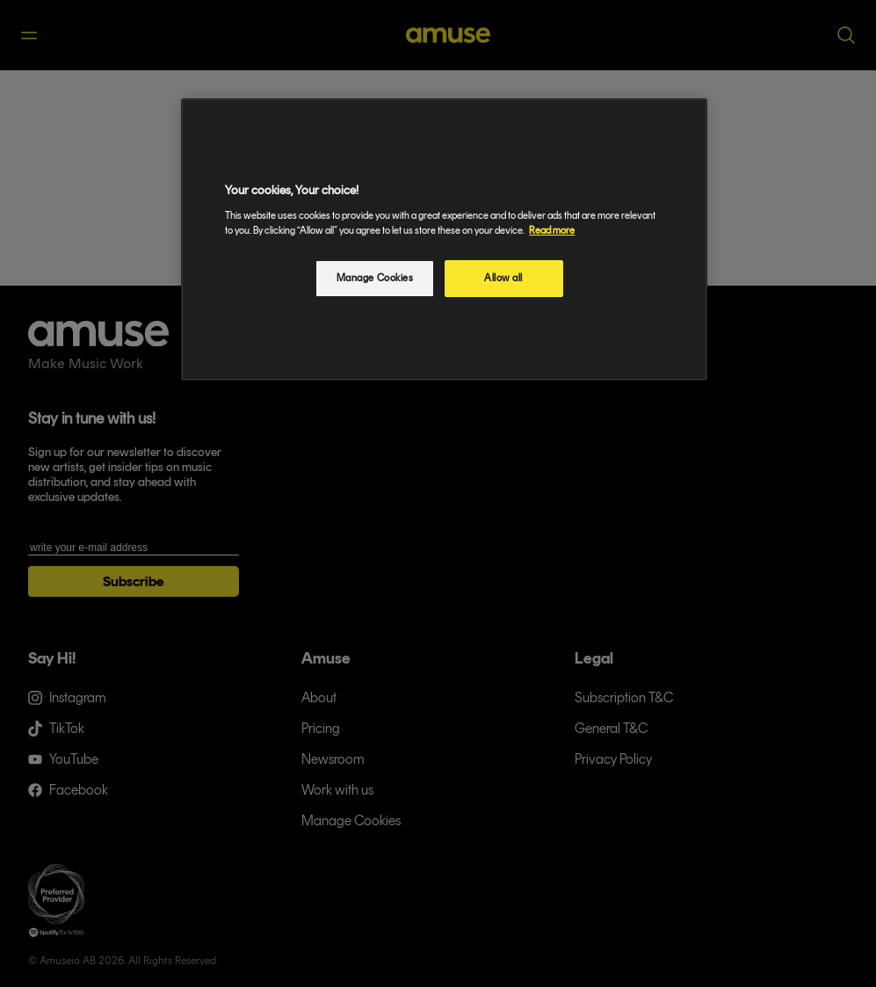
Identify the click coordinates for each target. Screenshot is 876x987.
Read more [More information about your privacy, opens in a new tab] (552, 230)
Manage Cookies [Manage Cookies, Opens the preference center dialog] (375, 278)
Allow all (503, 278)
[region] (443, 239)
